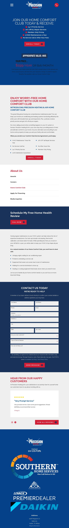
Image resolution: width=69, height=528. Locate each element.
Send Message (34, 365)
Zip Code (38, 329)
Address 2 (13, 318)
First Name (14, 302)
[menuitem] (34, 176)
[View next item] (15, 422)
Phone (12, 307)
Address (13, 313)
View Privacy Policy (43, 359)
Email (37, 307)
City (12, 324)
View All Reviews (47, 422)
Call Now (18, 222)
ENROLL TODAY (34, 157)
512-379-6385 (34, 451)
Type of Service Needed (17, 340)
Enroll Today (34, 44)
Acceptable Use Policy (31, 359)
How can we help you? (17, 345)
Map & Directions (34, 526)
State (12, 329)
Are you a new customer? (17, 335)
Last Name (38, 302)
